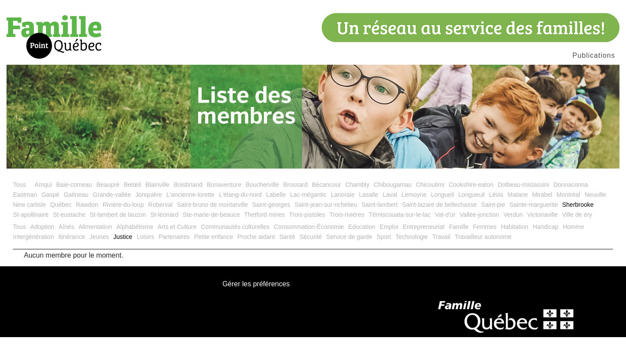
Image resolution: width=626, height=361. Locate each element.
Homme (573, 250)
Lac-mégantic (308, 218)
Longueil (442, 218)
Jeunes (99, 260)
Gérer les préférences (256, 308)
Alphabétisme (135, 250)
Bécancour (326, 208)
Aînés (66, 250)
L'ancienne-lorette (190, 218)
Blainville (157, 208)
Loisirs (145, 260)
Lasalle (368, 218)
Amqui (43, 208)
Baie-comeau (74, 208)
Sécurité (311, 260)
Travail (441, 260)
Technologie (412, 260)
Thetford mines (264, 238)
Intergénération (33, 260)
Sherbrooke (577, 228)
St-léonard (164, 238)
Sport (383, 260)
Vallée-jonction (479, 238)
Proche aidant (256, 260)
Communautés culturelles (235, 250)
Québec (60, 228)
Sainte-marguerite (533, 228)
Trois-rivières (347, 238)
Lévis (496, 218)
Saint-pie (493, 228)
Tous (19, 208)
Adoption (42, 250)
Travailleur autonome (483, 260)
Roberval (160, 228)
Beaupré (108, 208)
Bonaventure (224, 208)
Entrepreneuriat (424, 250)
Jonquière (148, 218)
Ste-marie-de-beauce (211, 238)
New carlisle (29, 228)
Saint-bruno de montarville (212, 228)
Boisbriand (188, 208)
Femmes (484, 250)
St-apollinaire (31, 238)
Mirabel (542, 218)
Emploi (389, 250)
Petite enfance (213, 260)
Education (361, 250)
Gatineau (76, 218)
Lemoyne (414, 218)
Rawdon (87, 228)
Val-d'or (445, 238)
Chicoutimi (430, 208)
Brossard (295, 208)
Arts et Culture (177, 250)
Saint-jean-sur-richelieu (325, 228)
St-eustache (69, 238)
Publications (594, 55)
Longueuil (471, 218)
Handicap (545, 250)
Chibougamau (393, 208)
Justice (123, 260)
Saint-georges (271, 228)
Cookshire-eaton (471, 208)
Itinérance (71, 260)
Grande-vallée (112, 218)
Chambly (357, 208)
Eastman (25, 218)
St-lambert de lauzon (118, 238)
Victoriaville (542, 238)
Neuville (595, 218)
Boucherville (262, 208)
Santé (287, 260)
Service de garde (349, 260)
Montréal (568, 218)
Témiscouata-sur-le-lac (399, 238)
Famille (459, 250)
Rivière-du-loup (123, 228)
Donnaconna (570, 208)
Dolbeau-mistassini (523, 208)
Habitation (514, 250)
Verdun (513, 238)
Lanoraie (343, 218)
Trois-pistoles (307, 238)
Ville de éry (577, 238)
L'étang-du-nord (240, 218)
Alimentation (95, 250)
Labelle (276, 218)
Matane (518, 218)
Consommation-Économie (309, 250)
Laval (390, 218)
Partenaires (174, 260)
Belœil (132, 208)
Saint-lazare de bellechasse (439, 228)
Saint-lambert (379, 228)
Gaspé (50, 218)
